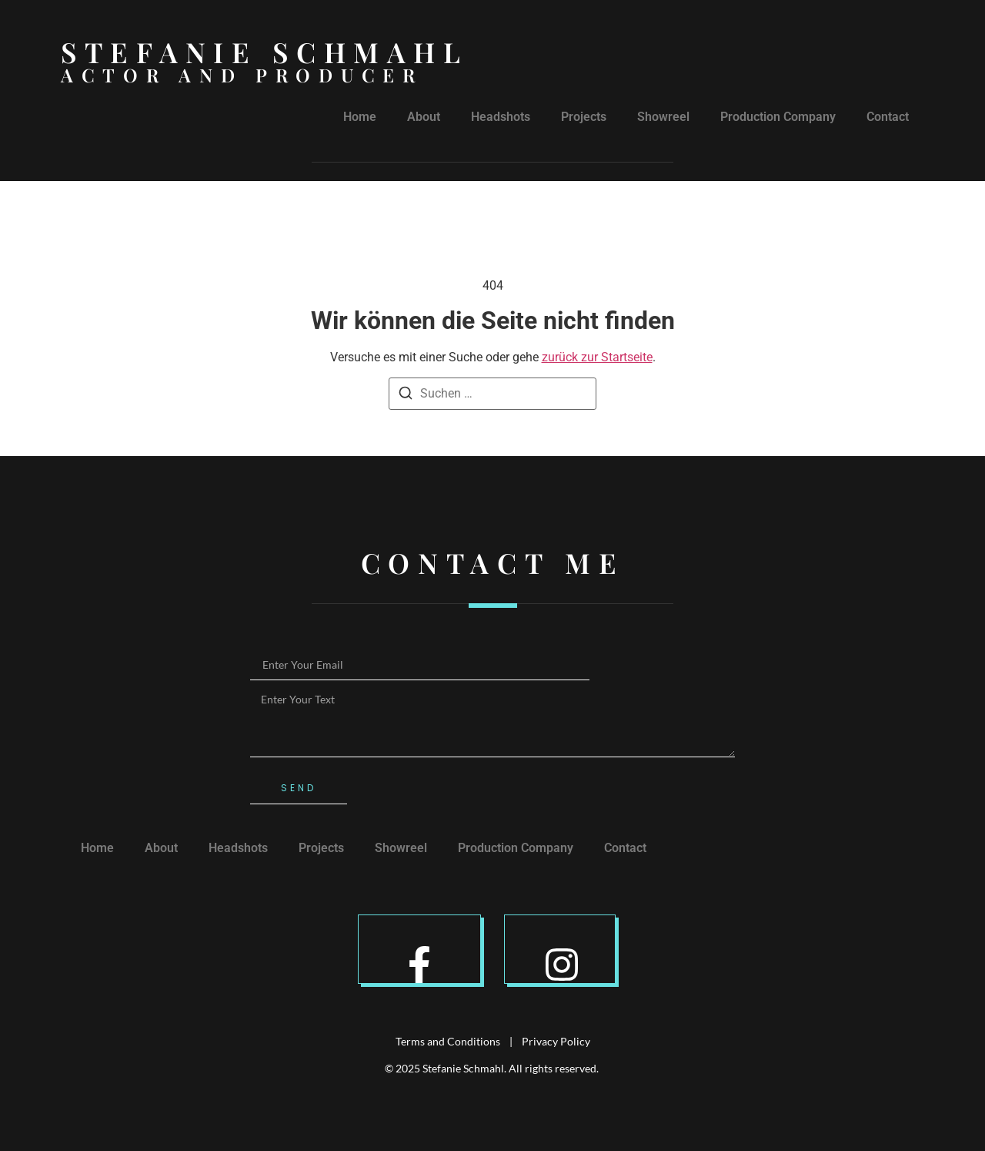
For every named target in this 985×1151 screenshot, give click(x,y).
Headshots (500, 116)
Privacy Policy (556, 1041)
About (423, 116)
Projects (583, 116)
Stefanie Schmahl (264, 51)
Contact (887, 116)
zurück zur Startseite (597, 357)
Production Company (778, 116)
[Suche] (406, 395)
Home (359, 116)
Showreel (663, 116)
